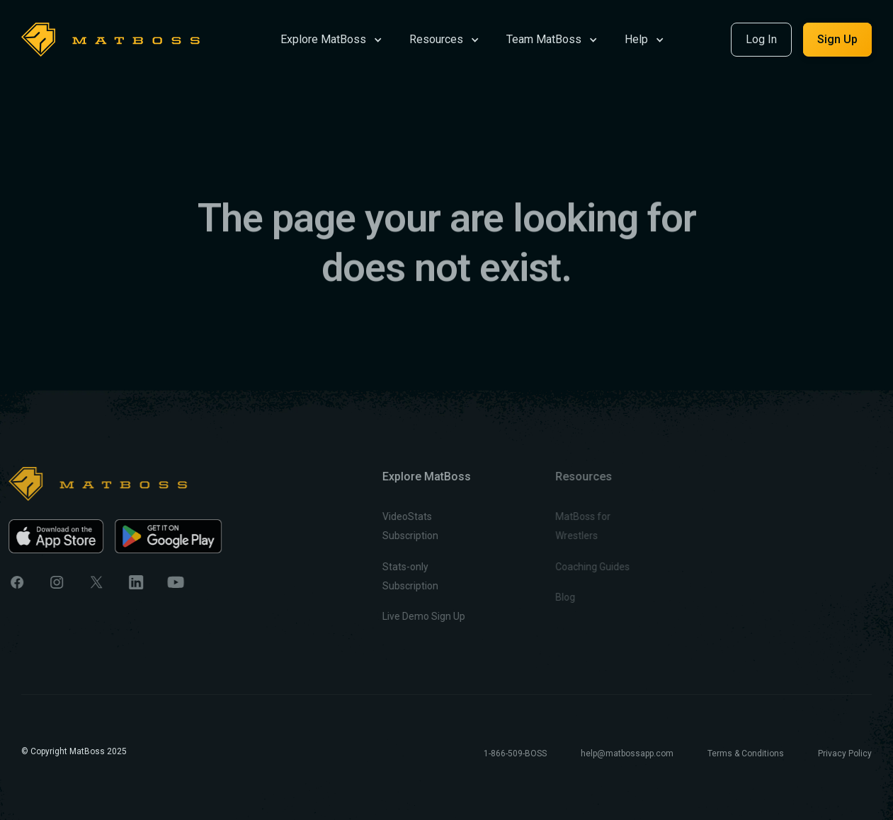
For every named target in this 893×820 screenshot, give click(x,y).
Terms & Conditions (745, 753)
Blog (536, 597)
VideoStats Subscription (389, 526)
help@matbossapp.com (627, 753)
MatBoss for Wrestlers (553, 526)
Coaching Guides (563, 566)
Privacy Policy (845, 753)
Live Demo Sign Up (402, 616)
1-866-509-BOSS (515, 753)
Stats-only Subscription (389, 576)
